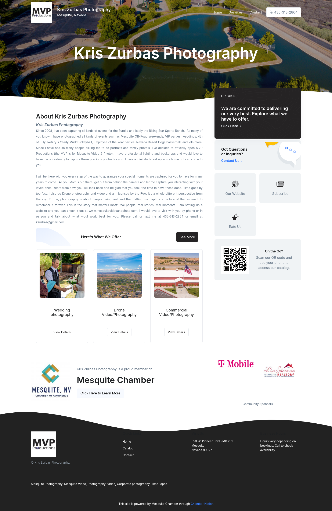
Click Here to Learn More (100, 393)
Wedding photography (62, 312)
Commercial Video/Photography (176, 312)
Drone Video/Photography (119, 312)
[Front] (42, 12)
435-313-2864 (283, 12)
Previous (211, 377)
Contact (255, 12)
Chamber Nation (202, 503)
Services (236, 12)
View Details (62, 332)
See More (187, 237)
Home (217, 12)
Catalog (128, 448)
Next (304, 377)
